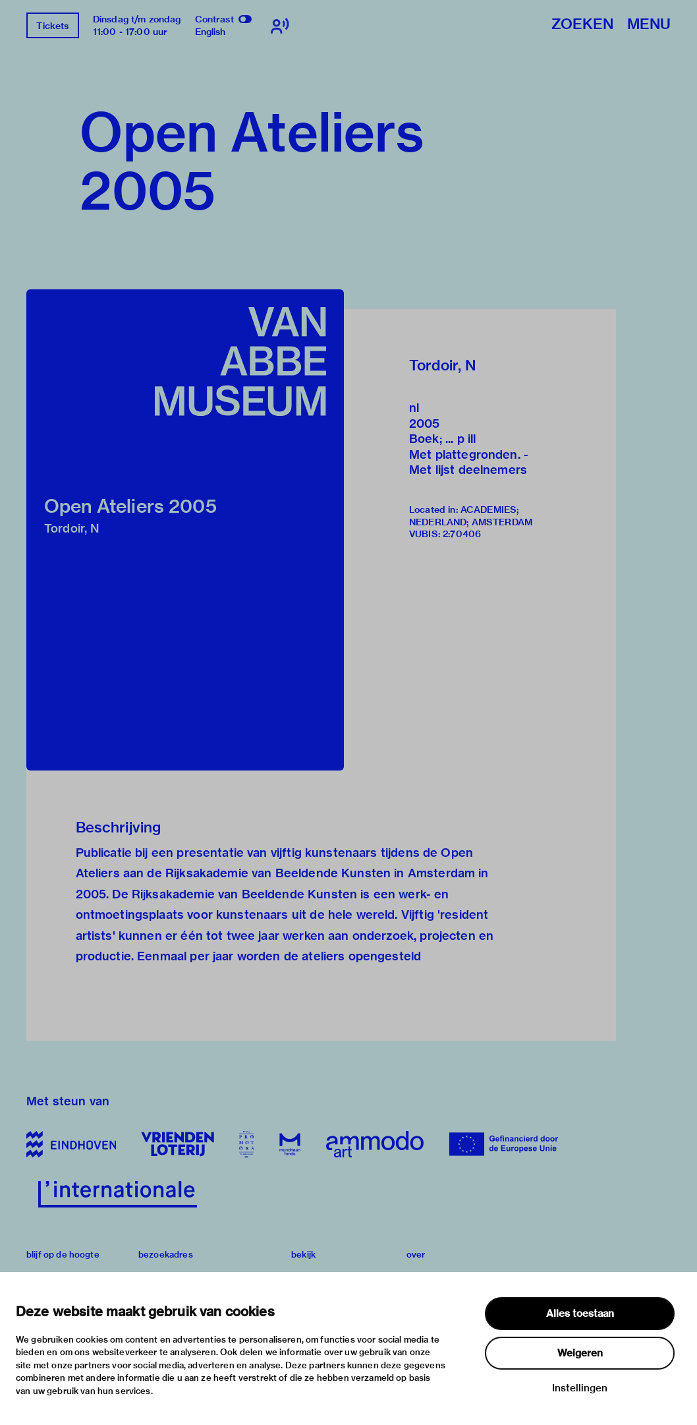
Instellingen (579, 1388)
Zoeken (582, 24)
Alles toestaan (580, 1313)
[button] (185, 530)
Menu (649, 24)
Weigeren (580, 1353)
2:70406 (462, 534)
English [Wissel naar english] (210, 32)
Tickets (52, 26)
